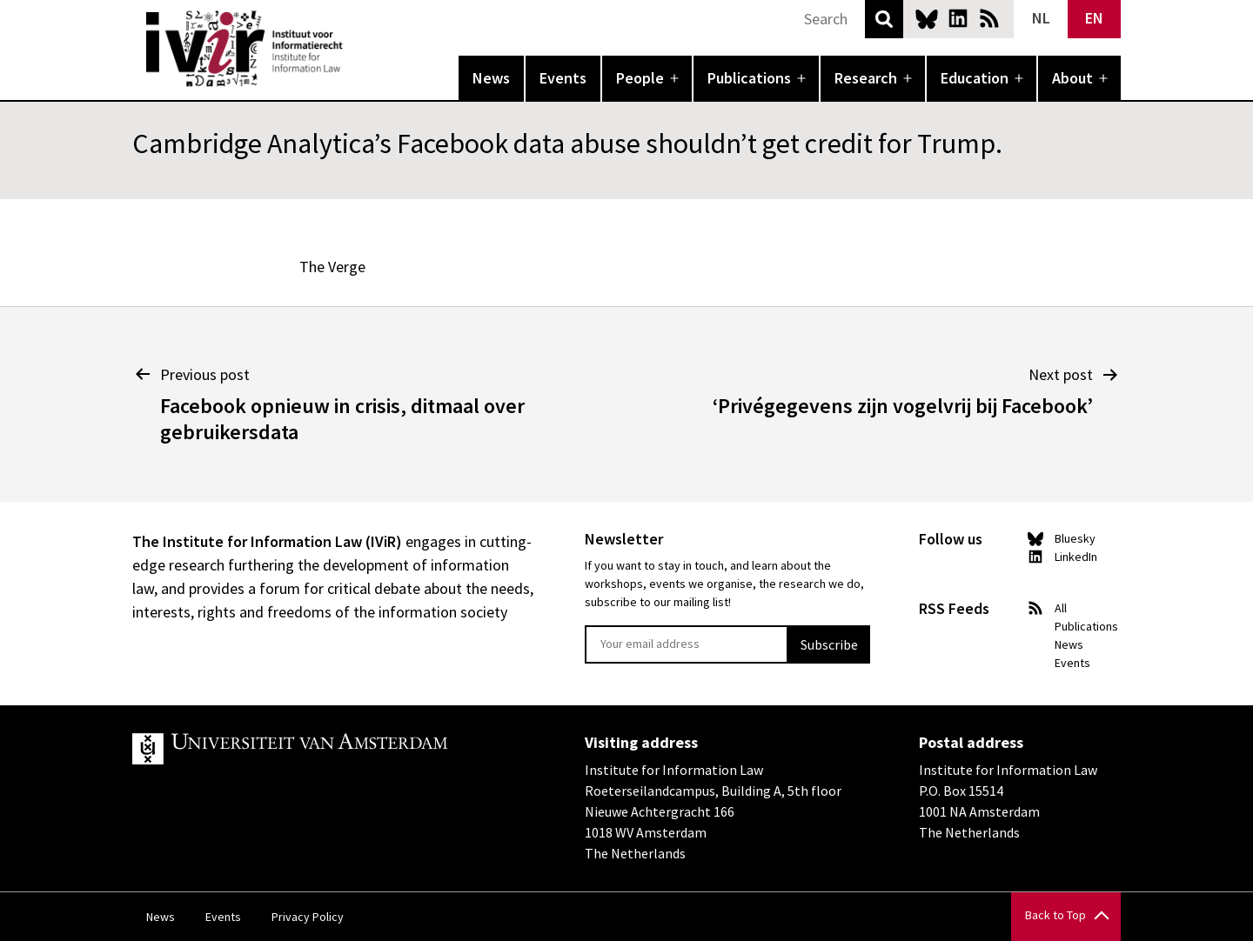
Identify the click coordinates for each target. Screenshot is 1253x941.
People (640, 78)
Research (865, 78)
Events (562, 78)
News (491, 78)
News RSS (989, 18)
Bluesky (927, 18)
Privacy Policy (307, 916)
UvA (334, 748)
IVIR (355, 48)
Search (884, 19)
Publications (749, 78)
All (1061, 608)
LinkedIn (958, 18)
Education (974, 78)
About (1072, 78)
